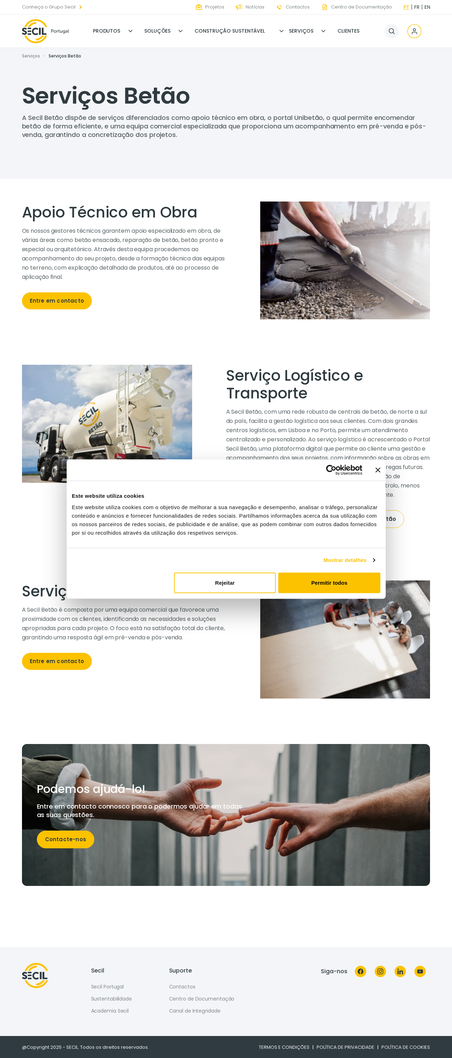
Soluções (157, 30)
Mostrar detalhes (345, 560)
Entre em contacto (57, 300)
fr (417, 7)
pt (406, 7)
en (427, 7)
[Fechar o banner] (377, 470)
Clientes (348, 30)
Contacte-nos (65, 839)
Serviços (301, 30)
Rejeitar (225, 582)
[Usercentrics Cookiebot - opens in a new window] (331, 470)
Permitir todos (329, 582)
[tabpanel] (124, 259)
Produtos (106, 30)
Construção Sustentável (230, 30)
